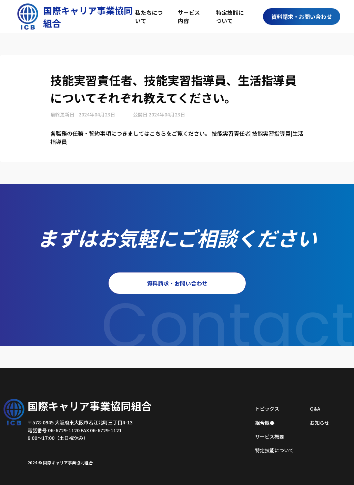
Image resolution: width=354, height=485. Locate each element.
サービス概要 (269, 436)
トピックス (267, 408)
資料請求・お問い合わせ (301, 16)
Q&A (315, 408)
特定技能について (230, 16)
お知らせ (319, 422)
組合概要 (264, 422)
